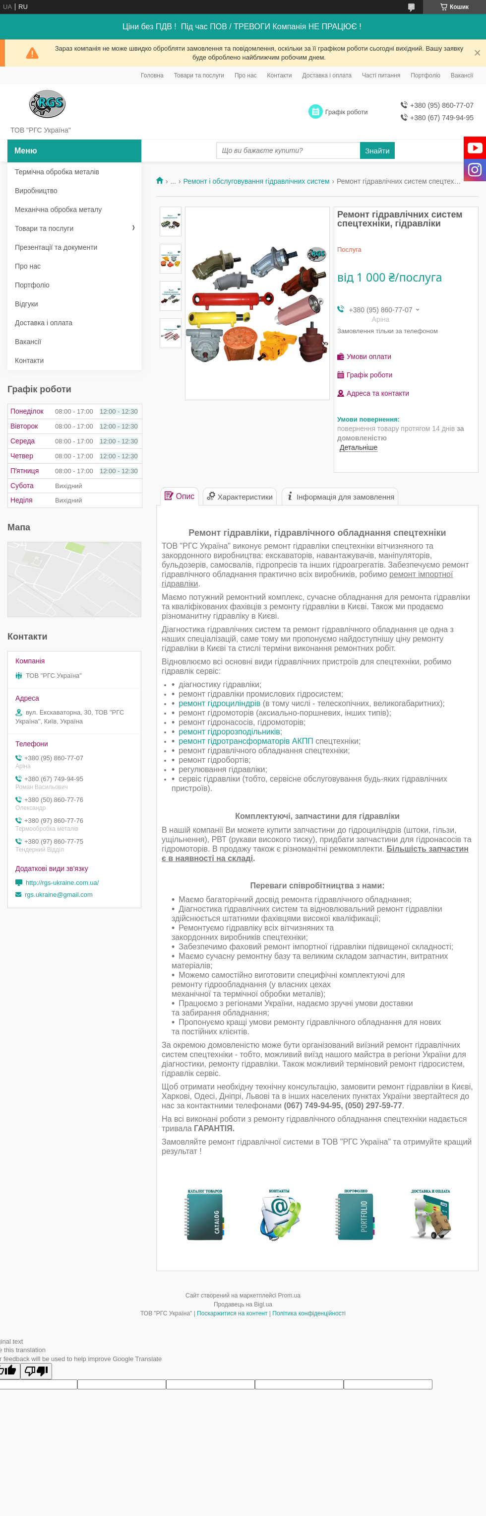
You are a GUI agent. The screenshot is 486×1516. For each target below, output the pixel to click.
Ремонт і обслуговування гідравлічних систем (256, 181)
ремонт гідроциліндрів (219, 703)
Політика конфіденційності (309, 1313)
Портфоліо (425, 75)
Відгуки (26, 304)
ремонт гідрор (204, 731)
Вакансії (462, 75)
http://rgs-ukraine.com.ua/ (62, 882)
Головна (152, 75)
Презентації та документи (56, 247)
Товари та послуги (199, 75)
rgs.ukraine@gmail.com (59, 894)
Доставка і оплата (327, 75)
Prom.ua (289, 1295)
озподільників (255, 731)
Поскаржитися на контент (232, 1313)
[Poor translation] (36, 1371)
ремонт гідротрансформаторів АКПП (246, 741)
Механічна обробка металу (58, 210)
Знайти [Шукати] (377, 150)
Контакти (279, 75)
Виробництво (36, 191)
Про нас (246, 75)
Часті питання (381, 75)
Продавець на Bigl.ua (243, 1304)
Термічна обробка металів (57, 172)
